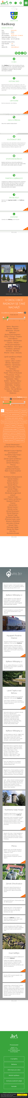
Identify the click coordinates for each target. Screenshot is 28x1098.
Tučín (18, 387)
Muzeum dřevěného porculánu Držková (13, 522)
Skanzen (24, 414)
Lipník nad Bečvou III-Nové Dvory (13, 358)
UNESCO (4, 414)
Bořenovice (9, 331)
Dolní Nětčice (13, 339)
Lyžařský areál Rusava (12, 469)
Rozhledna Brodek (13, 533)
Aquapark (23, 410)
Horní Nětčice (8, 347)
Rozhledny (23, 422)
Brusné (16, 331)
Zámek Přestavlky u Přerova (12, 464)
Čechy (6, 337)
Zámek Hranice (12, 507)
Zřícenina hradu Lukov (12, 519)
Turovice (7, 389)
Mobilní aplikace (14, 1075)
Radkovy (8, 24)
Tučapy (12, 387)
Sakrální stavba (20, 440)
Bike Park (6, 437)
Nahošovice (15, 363)
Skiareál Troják (12, 515)
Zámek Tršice (12, 525)
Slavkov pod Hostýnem (12, 383)
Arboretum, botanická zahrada (10, 422)
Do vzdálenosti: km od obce (12, 312)
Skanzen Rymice (12, 483)
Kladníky (16, 351)
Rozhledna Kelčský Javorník (13, 477)
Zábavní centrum (8, 440)
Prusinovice (10, 375)
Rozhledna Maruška (12, 517)
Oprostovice (16, 365)
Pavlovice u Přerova (12, 371)
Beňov (9, 327)
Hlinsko (16, 343)
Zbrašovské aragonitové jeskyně (13, 494)
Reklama (14, 1064)
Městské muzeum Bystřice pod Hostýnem (13, 452)
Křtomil (6, 353)
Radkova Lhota (9, 377)
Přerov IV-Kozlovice (15, 373)
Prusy (17, 375)
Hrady (7, 425)
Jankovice (17, 349)
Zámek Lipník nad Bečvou (12, 459)
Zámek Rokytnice (12, 513)
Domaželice (8, 341)
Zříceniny (20, 425)
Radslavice (9, 379)
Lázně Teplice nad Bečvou (12, 499)
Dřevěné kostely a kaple (10, 429)
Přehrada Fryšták (12, 527)
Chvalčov (19, 337)
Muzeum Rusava (12, 467)
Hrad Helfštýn (12, 457)
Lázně (12, 433)
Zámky (13, 425)
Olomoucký (13, 30)
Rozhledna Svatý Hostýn (13, 455)
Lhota (12, 353)
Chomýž (12, 337)
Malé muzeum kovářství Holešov (13, 472)
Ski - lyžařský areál (14, 414)
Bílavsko (9, 329)
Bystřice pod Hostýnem (12, 335)
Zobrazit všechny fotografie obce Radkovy (14, 294)
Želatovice (13, 393)
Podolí (6, 373)
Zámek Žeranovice (12, 511)
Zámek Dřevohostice (12, 445)
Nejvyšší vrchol (20, 433)
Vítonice (9, 391)
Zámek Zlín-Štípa (12, 529)
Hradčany (9, 349)
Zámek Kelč (13, 505)
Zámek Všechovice (12, 461)
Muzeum (22, 437)
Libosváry (18, 353)
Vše (3, 410)
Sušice (7, 387)
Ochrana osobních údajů (14, 1081)
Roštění (6, 381)
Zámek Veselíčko (12, 491)
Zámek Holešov (13, 479)
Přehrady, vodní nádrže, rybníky (14, 418)
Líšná (12, 361)
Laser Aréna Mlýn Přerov (12, 487)
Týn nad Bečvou (16, 389)
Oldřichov (8, 365)
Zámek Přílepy (12, 489)
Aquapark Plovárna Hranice (12, 502)
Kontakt (14, 1086)
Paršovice (12, 369)
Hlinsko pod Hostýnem (12, 345)
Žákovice (16, 391)
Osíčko (8, 367)
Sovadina (17, 385)
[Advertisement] (14, 248)
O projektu (14, 1059)
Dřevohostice (17, 341)
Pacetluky (15, 367)
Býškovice (12, 333)
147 (12, 43)
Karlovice (9, 351)
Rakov (17, 379)
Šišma (19, 381)
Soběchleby (9, 385)
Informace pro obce (14, 1070)
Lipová (7, 361)
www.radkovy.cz (15, 47)
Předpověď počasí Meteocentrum (15, 1092)
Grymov (9, 343)
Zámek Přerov (12, 485)
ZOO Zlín (12, 531)
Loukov (18, 361)
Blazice (16, 329)
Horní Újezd (18, 347)
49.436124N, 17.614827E (17, 35)
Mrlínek (8, 363)
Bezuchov (15, 327)
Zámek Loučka (12, 509)
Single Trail (14, 437)
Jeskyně (6, 433)
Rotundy (21, 429)
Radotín (18, 377)
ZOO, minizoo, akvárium (12, 410)
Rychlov (12, 381)
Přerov (12, 33)
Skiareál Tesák (13, 497)
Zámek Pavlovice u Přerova (13, 447)
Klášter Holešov (12, 481)
